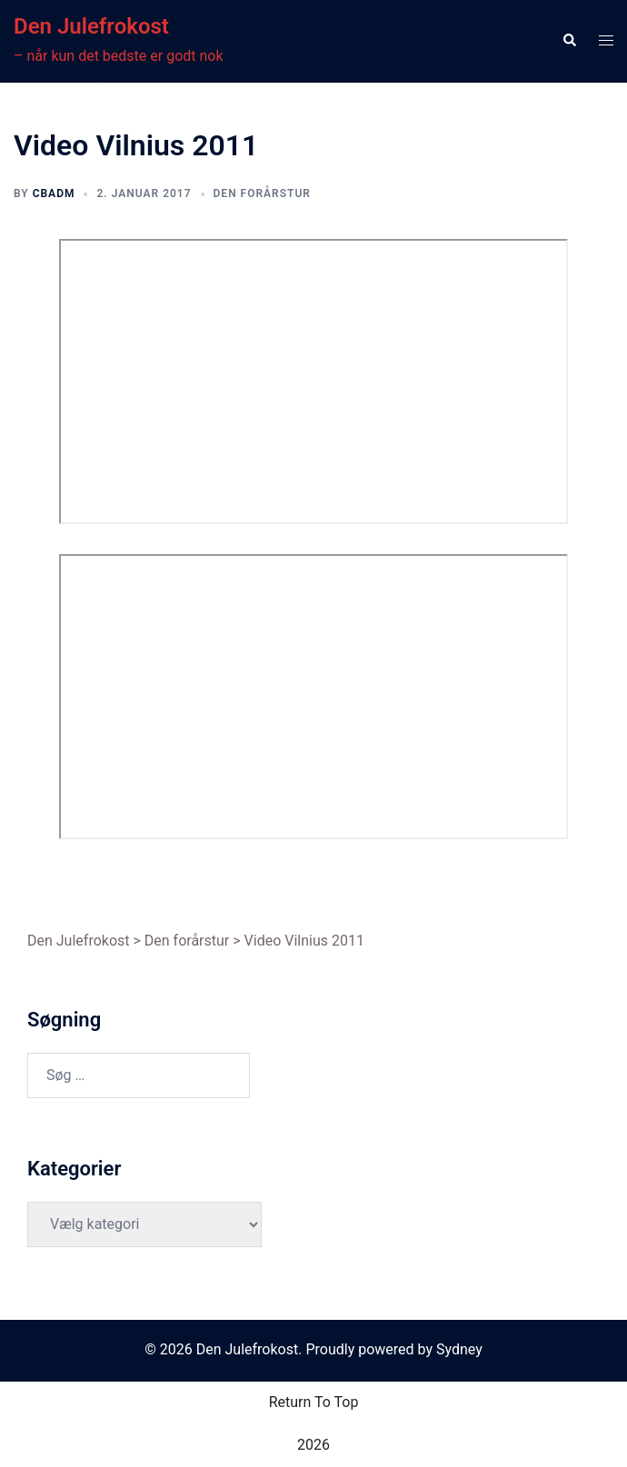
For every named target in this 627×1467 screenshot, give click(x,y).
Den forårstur (262, 193)
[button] (569, 41)
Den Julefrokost (91, 26)
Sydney (459, 1349)
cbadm (54, 193)
